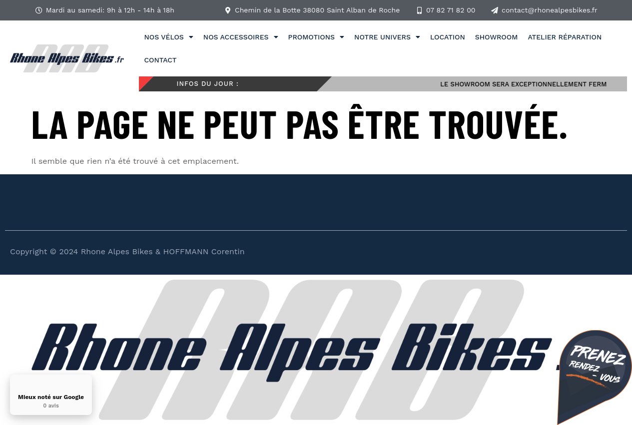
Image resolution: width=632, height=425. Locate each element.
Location (447, 37)
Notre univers (387, 36)
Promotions (316, 36)
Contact (160, 60)
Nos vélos (168, 36)
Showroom (496, 37)
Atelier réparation (565, 37)
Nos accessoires (240, 36)
